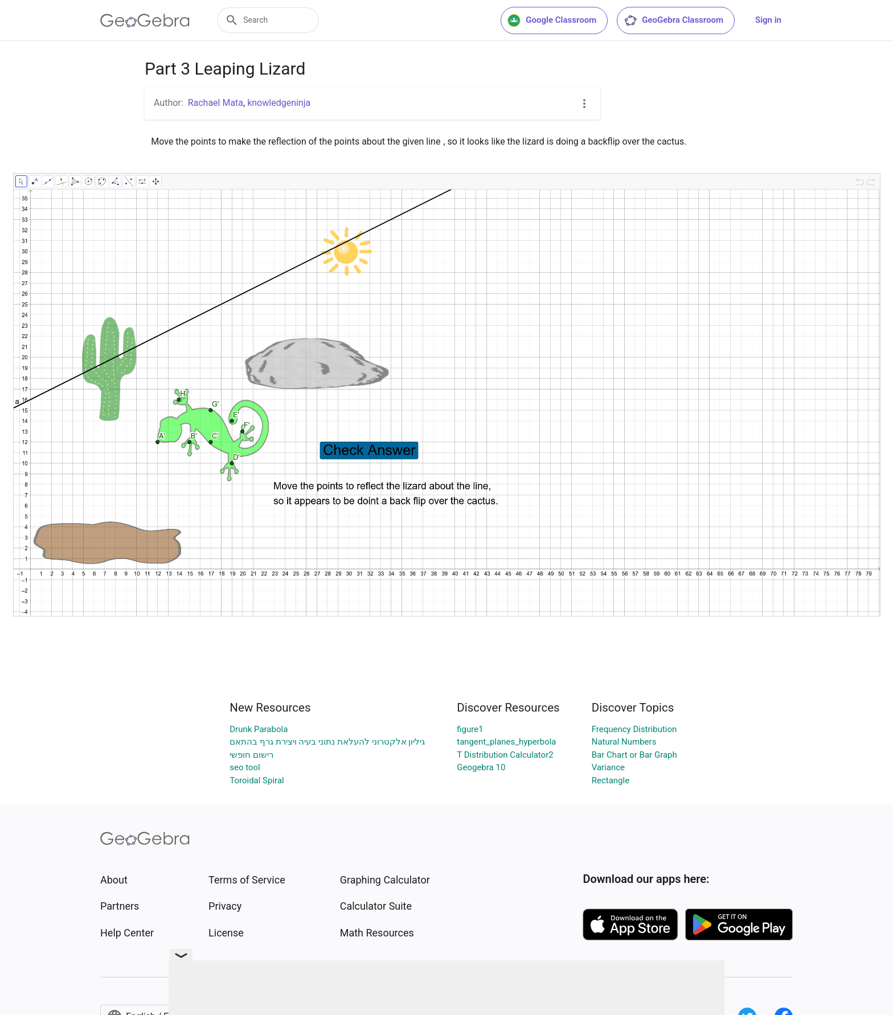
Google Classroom (551, 20)
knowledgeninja (278, 102)
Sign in (768, 20)
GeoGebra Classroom (673, 20)
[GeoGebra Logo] (145, 20)
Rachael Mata (215, 102)
